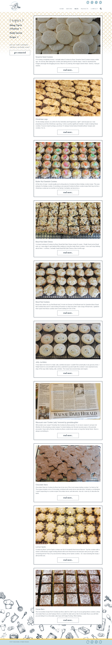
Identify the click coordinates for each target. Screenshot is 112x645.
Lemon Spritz (41, 547)
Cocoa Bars (40, 609)
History (69, 9)
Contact (94, 9)
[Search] (100, 8)
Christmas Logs (42, 119)
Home (62, 9)
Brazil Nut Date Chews (44, 242)
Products (84, 9)
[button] (20, 52)
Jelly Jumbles (41, 362)
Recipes (13, 37)
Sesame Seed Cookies (44, 57)
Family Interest (16, 33)
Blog (76, 9)
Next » (76, 630)
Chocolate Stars (42, 485)
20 (71, 630)
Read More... (68, 70)
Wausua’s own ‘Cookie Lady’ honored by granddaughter (57, 422)
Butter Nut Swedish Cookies (46, 181)
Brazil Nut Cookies (43, 302)
